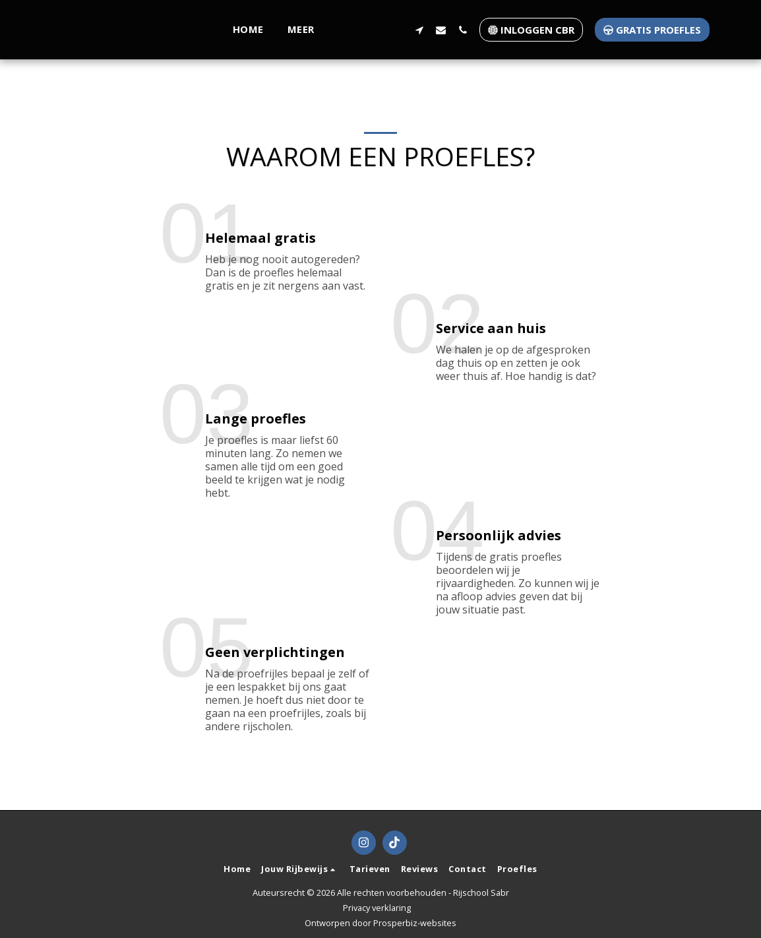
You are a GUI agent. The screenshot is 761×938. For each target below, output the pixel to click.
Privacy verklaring (377, 908)
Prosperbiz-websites (414, 923)
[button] (168, 29)
